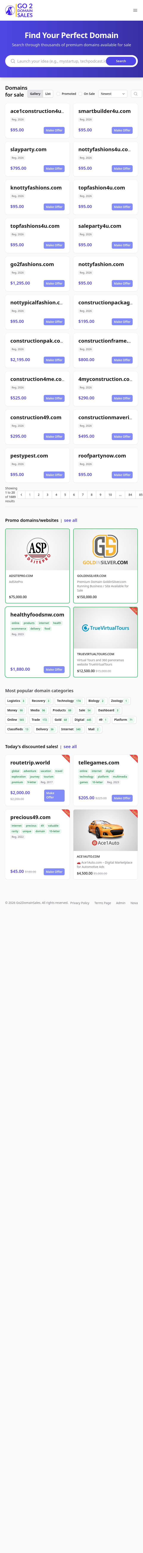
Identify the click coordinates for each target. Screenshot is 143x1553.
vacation (45, 771)
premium (17, 782)
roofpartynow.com (102, 455)
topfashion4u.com (101, 187)
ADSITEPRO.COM (21, 576)
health (57, 623)
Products (63, 710)
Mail (94, 729)
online (15, 623)
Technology (69, 701)
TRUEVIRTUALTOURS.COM (95, 654)
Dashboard (109, 710)
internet (44, 623)
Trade (40, 720)
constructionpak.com (37, 340)
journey (35, 776)
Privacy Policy (79, 903)
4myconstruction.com (106, 378)
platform (103, 776)
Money (16, 710)
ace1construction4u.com (42, 110)
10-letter (97, 782)
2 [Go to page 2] (38, 495)
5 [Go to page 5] (65, 495)
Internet (71, 729)
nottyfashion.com (101, 264)
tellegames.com (98, 762)
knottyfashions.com (36, 187)
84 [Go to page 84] (130, 495)
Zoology (120, 701)
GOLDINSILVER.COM (91, 576)
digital (110, 771)
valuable (53, 825)
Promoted (69, 94)
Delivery (45, 729)
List (48, 94)
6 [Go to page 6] (74, 495)
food (47, 628)
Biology (97, 701)
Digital (84, 720)
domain (40, 831)
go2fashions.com (32, 264)
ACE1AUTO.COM (88, 856)
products (29, 623)
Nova (134, 903)
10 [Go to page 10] (110, 495)
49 (103, 720)
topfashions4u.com (35, 225)
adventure (30, 771)
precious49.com (30, 817)
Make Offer (54, 130)
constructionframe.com (108, 340)
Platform (124, 720)
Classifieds (18, 729)
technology (86, 776)
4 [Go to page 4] (56, 495)
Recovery (41, 701)
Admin (120, 903)
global (15, 771)
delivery (35, 628)
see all (70, 520)
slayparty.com (28, 149)
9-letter (31, 782)
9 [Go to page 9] (100, 495)
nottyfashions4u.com (105, 149)
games (84, 782)
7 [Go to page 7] (83, 495)
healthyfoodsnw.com (37, 614)
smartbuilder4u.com (104, 110)
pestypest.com (29, 455)
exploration (19, 776)
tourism (48, 776)
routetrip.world (30, 762)
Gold (62, 720)
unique (27, 831)
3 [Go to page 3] (47, 495)
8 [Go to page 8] (92, 495)
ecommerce (19, 628)
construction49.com (35, 417)
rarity (15, 831)
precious (31, 825)
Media (39, 710)
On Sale (89, 94)
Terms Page (103, 903)
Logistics (16, 701)
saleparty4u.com (99, 225)
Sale (85, 710)
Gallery (35, 94)
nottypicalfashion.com (39, 302)
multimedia (120, 776)
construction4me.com (38, 378)
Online (16, 720)
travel (58, 771)
